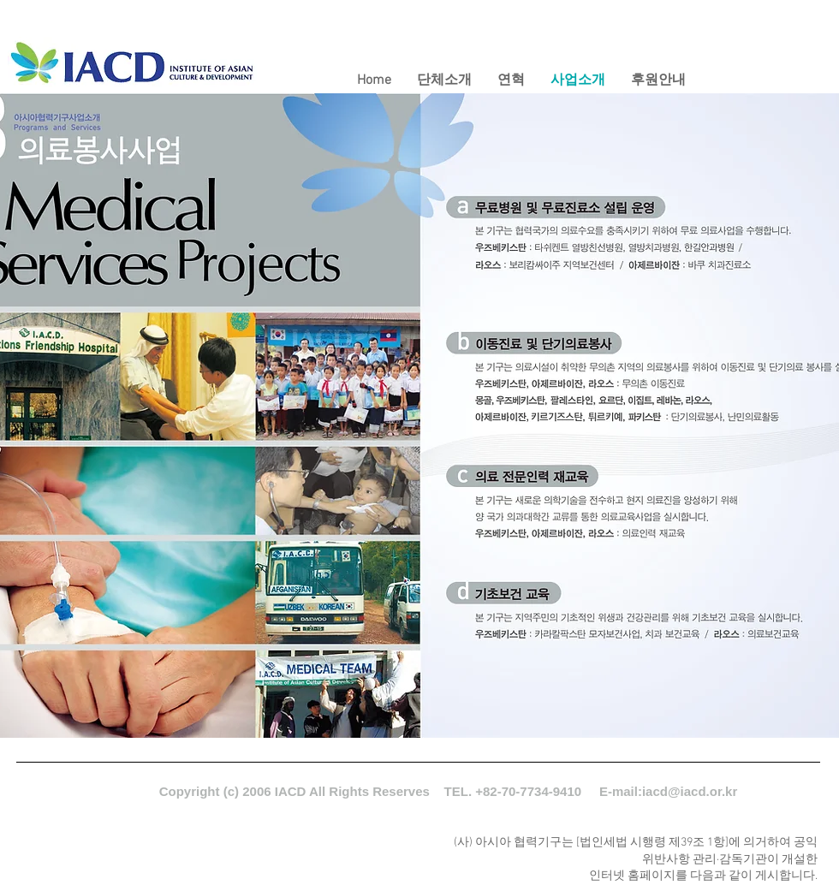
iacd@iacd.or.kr (689, 791)
